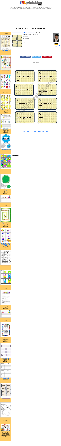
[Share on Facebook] (25, 57)
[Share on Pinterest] (47, 57)
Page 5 (39, 131)
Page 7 (47, 131)
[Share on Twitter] (36, 57)
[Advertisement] (30, 18)
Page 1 (24, 131)
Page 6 (43, 131)
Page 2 (28, 131)
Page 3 (31, 131)
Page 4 (35, 131)
